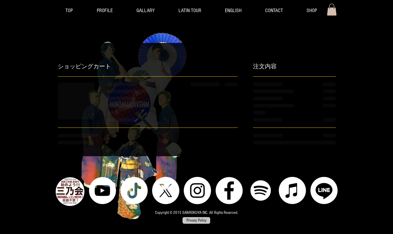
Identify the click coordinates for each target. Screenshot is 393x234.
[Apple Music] (292, 190)
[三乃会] (70, 191)
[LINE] (324, 190)
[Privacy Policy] (196, 221)
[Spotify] (260, 190)
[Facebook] (229, 190)
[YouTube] (102, 190)
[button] (146, 10)
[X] (165, 190)
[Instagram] (197, 190)
